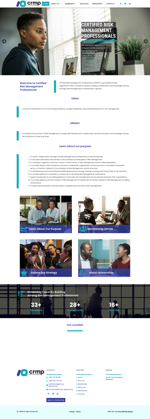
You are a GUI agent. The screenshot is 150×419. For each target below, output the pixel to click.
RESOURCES (84, 4)
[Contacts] (90, 394)
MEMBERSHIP (70, 4)
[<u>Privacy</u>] (72, 411)
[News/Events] (90, 391)
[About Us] (90, 381)
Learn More (88, 55)
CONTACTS (110, 4)
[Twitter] (125, 3)
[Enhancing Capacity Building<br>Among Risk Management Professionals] (75, 293)
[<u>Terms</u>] (78, 411)
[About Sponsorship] (104, 273)
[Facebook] (120, 3)
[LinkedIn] (129, 3)
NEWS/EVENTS (97, 4)
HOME (45, 4)
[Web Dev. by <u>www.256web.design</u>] (120, 411)
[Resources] (90, 387)
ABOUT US (56, 4)
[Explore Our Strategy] (46, 273)
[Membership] (90, 384)
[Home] (90, 377)
